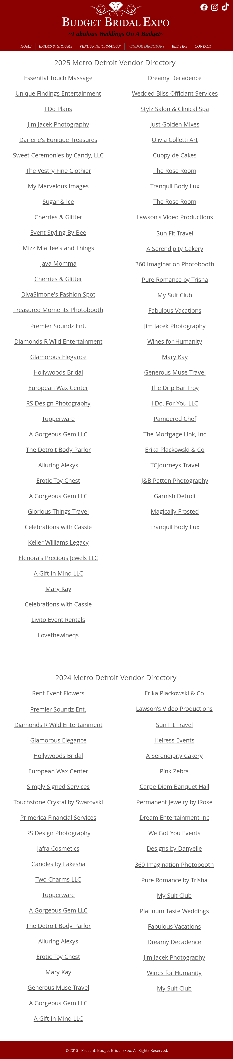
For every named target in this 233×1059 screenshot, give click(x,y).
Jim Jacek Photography (58, 124)
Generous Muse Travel (175, 372)
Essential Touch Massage (58, 78)
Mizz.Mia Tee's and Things (58, 248)
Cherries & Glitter (58, 217)
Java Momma (58, 263)
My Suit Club (174, 295)
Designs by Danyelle (174, 848)
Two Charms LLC (58, 879)
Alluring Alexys (58, 465)
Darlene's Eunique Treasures (58, 140)
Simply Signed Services (58, 787)
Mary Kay (58, 589)
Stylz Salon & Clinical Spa (175, 109)
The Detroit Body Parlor (58, 450)
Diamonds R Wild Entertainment (58, 341)
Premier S (43, 326)
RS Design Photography (58, 403)
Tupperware (58, 419)
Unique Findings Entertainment (58, 93)
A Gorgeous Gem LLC (58, 434)
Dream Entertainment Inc (174, 817)
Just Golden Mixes (174, 124)
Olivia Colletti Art (175, 140)
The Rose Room (174, 171)
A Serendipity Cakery (174, 249)
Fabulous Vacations (174, 310)
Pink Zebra (174, 771)
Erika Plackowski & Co (174, 693)
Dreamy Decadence (175, 78)
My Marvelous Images (58, 186)
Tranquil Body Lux (174, 186)
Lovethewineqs (58, 635)
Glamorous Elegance (58, 357)
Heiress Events (174, 740)
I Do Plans (58, 109)
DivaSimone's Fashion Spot (58, 294)
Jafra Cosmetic (57, 848)
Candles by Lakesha (58, 864)
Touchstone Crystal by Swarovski (58, 802)
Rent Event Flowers (58, 693)
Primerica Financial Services (58, 817)
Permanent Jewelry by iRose (174, 802)
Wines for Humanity (174, 341)
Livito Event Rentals (58, 620)
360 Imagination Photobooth (174, 264)
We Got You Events (174, 833)
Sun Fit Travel (174, 233)
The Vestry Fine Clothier (58, 171)
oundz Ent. (71, 709)
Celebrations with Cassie (58, 604)
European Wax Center (58, 388)
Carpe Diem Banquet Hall (174, 787)
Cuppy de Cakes (175, 155)
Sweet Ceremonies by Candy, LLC (58, 155)
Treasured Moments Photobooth (58, 310)
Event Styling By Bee (58, 232)
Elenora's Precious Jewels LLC (58, 558)
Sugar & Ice (58, 201)
